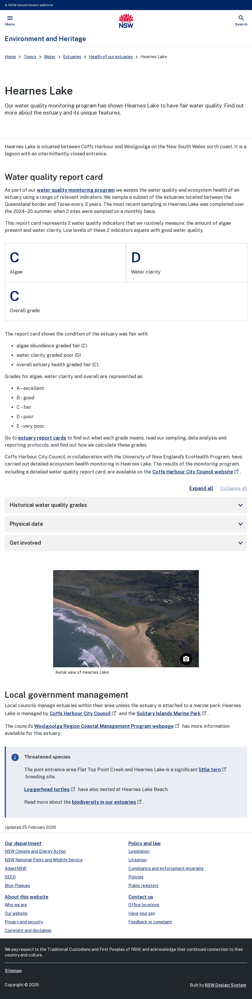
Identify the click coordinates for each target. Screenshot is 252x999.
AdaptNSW (15, 868)
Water (49, 56)
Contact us (140, 897)
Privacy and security (24, 922)
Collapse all (233, 488)
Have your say (141, 913)
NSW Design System (225, 985)
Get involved (127, 542)
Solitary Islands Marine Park (172, 713)
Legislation (139, 851)
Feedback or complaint (150, 922)
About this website (26, 897)
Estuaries (72, 56)
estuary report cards (42, 438)
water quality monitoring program (76, 190)
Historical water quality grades (127, 505)
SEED (10, 877)
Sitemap (13, 970)
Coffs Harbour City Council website (196, 472)
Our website (16, 913)
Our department (23, 843)
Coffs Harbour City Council (84, 713)
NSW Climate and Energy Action (35, 851)
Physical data (127, 524)
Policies (135, 877)
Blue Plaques (17, 885)
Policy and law (144, 843)
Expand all (201, 488)
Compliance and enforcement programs (166, 868)
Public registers (143, 885)
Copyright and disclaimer (28, 930)
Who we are (16, 904)
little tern (213, 769)
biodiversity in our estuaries (107, 802)
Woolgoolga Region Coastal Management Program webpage (107, 726)
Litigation (137, 860)
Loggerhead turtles (50, 789)
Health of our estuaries (111, 56)
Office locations (143, 904)
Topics (30, 56)
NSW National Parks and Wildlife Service (44, 860)
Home (10, 56)
